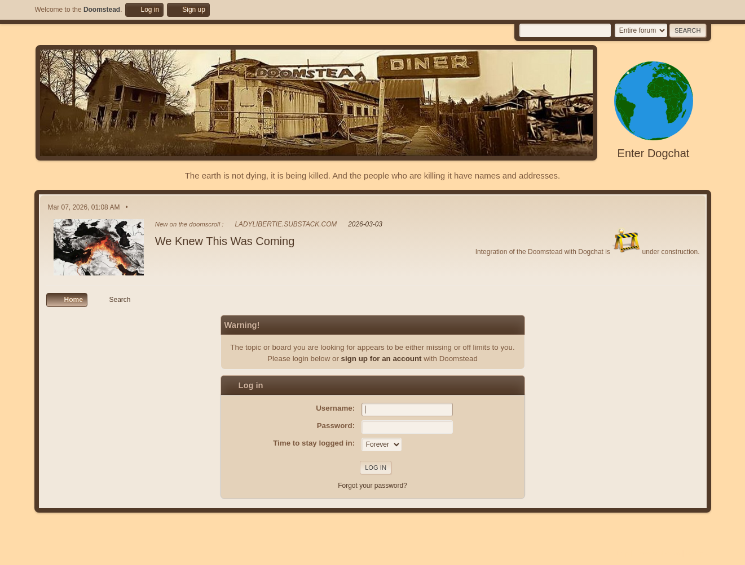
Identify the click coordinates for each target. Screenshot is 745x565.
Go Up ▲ (698, 553)
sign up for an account (381, 358)
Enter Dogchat (654, 153)
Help (622, 553)
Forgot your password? (372, 486)
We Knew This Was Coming (225, 241)
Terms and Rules (657, 553)
